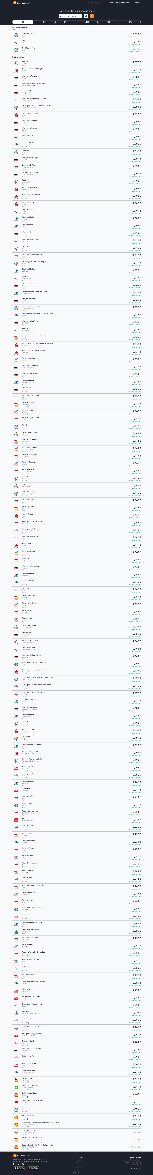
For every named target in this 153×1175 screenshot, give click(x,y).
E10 (44, 22)
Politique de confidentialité (133, 1162)
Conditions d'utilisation (134, 1160)
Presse (78, 1167)
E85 (108, 22)
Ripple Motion (136, 1168)
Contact (78, 1165)
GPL (130, 22)
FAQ (77, 1162)
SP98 (87, 22)
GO (23, 22)
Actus (137, 3)
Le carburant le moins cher (119, 3)
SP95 (66, 22)
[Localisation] (86, 16)
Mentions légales (136, 1164)
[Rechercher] (92, 16)
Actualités (79, 1160)
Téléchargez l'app (94, 3)
